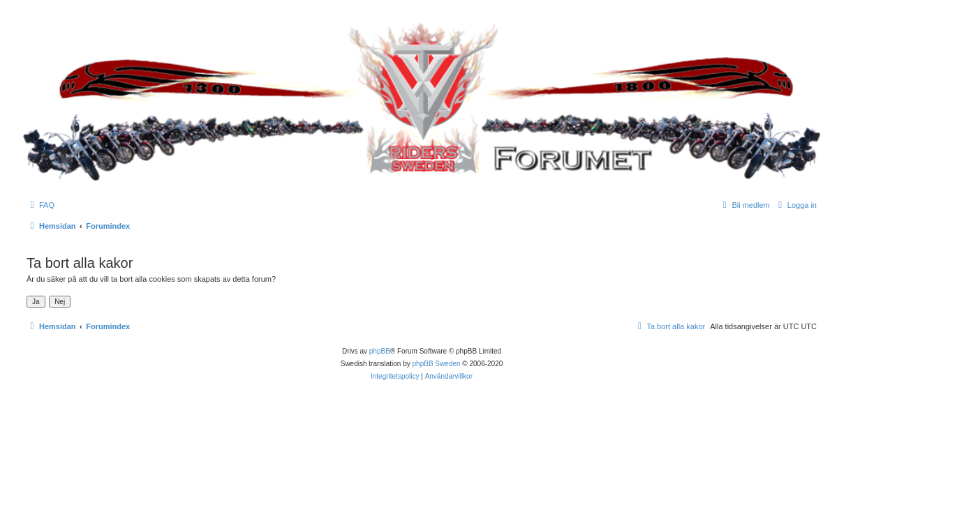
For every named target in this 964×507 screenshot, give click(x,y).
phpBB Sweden (437, 364)
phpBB (379, 351)
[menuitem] (40, 205)
